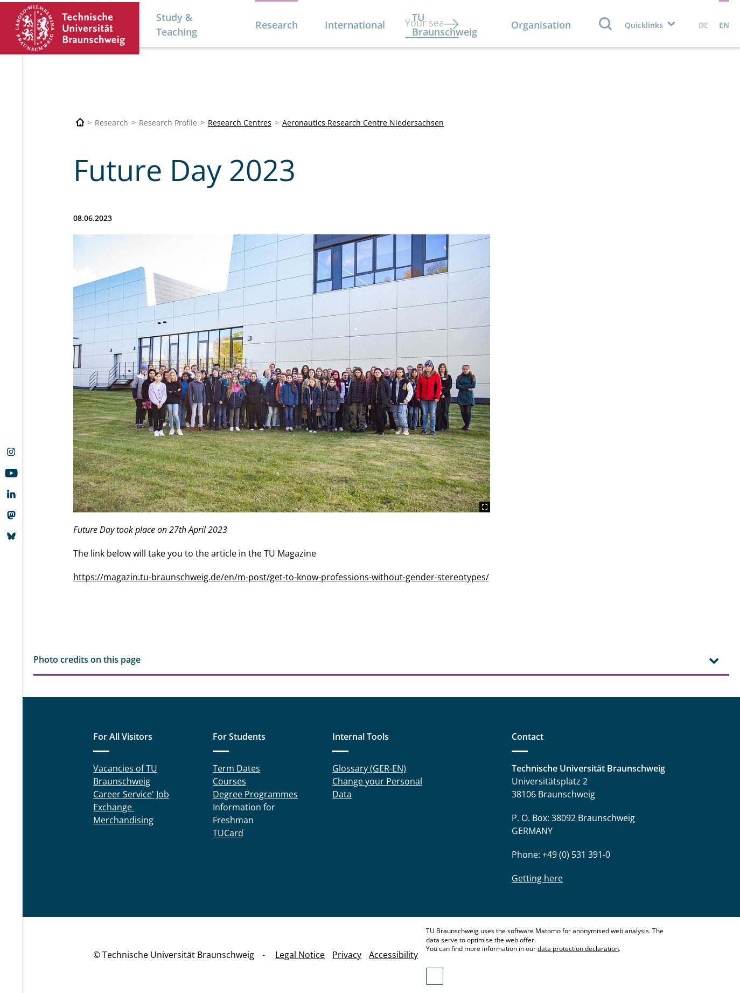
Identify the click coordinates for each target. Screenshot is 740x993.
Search (606, 23)
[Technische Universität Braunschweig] (80, 122)
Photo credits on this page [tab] (87, 659)
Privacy (346, 955)
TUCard (228, 833)
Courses (229, 781)
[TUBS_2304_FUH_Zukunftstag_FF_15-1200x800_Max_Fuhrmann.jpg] (281, 373)
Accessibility (393, 955)
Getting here (537, 878)
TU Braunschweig (444, 24)
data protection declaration (578, 948)
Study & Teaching (176, 24)
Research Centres (239, 122)
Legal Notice (300, 955)
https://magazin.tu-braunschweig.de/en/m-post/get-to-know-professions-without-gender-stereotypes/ (281, 577)
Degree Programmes (255, 794)
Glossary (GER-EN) (369, 768)
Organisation (541, 24)
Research (276, 24)
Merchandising (123, 820)
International (355, 24)
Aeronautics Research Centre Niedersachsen (363, 122)
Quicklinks (644, 25)
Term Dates (236, 768)
